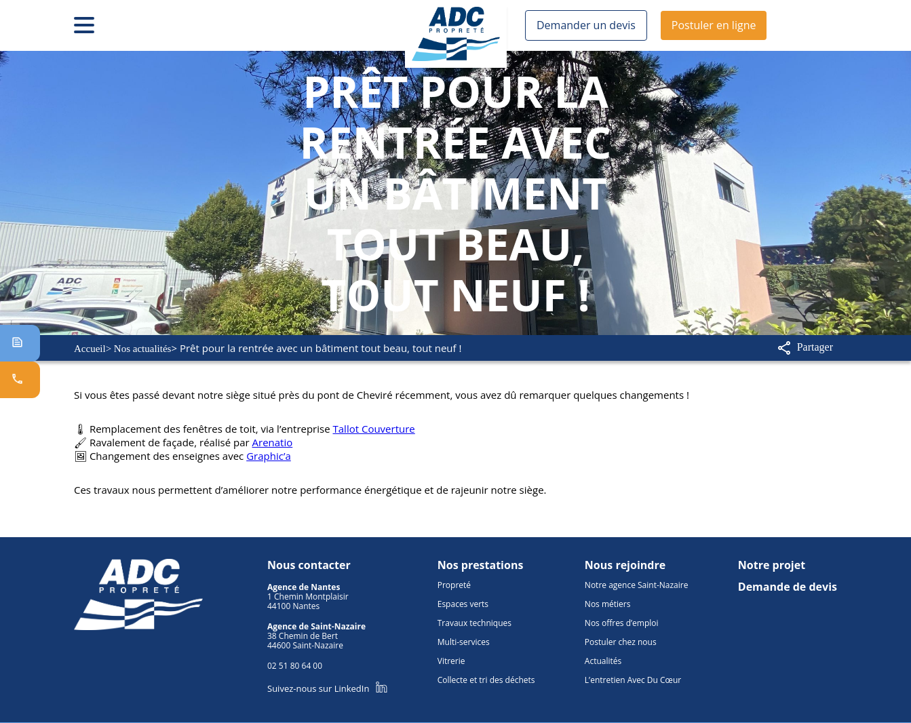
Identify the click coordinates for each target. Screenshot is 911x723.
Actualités (606, 653)
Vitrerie (449, 653)
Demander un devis (582, 25)
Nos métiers (610, 596)
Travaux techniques (472, 615)
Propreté (451, 577)
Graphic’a (261, 451)
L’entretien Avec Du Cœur (634, 672)
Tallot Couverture (357, 427)
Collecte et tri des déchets (485, 672)
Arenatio (262, 439)
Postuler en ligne (704, 25)
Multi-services (461, 634)
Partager (803, 348)
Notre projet (774, 557)
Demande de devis (789, 578)
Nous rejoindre (625, 557)
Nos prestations (476, 557)
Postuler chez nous (623, 634)
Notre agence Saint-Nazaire (638, 577)
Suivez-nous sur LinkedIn (325, 679)
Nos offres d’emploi (623, 615)
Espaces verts (462, 596)
